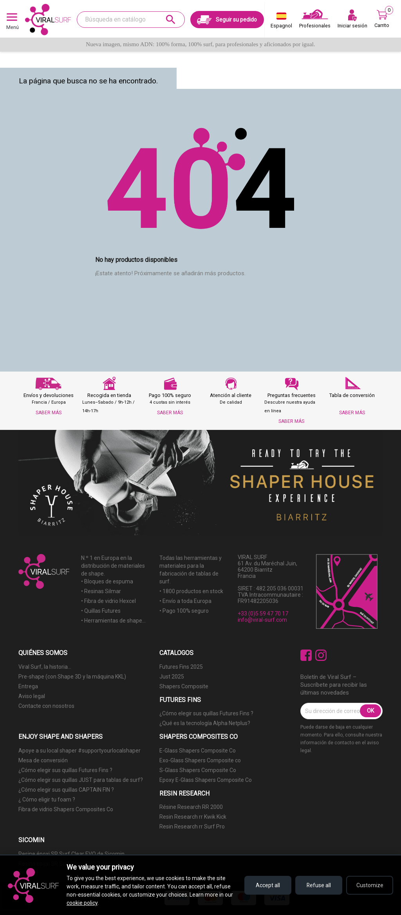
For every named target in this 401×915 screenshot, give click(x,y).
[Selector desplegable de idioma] (281, 22)
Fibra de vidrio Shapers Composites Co (65, 809)
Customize (369, 885)
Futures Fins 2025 (181, 667)
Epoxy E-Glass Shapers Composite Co (205, 780)
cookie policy (82, 903)
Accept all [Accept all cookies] (268, 885)
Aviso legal (31, 696)
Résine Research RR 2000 (191, 807)
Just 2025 (171, 676)
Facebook (306, 655)
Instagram (321, 655)
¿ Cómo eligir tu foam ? (46, 799)
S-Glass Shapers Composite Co (197, 770)
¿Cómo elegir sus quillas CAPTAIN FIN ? (66, 790)
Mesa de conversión (43, 760)
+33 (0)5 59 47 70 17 (263, 613)
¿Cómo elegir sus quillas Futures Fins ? (206, 713)
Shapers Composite (183, 686)
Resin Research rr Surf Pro (192, 826)
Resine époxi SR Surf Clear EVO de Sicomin (71, 854)
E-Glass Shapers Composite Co (197, 750)
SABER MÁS (48, 412)
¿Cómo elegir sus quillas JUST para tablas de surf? (80, 780)
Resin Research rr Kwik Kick (192, 817)
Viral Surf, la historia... (44, 667)
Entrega (28, 686)
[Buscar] (131, 19)
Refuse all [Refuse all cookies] (319, 885)
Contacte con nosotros (46, 706)
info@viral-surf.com (262, 620)
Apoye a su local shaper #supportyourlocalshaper (79, 750)
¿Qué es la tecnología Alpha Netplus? (204, 723)
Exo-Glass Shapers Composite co (200, 760)
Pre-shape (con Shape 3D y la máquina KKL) (72, 676)
